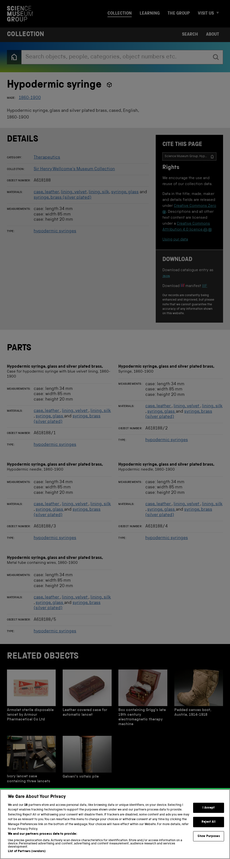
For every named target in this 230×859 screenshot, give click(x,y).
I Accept (209, 815)
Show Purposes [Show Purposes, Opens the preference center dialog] (209, 843)
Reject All (209, 829)
